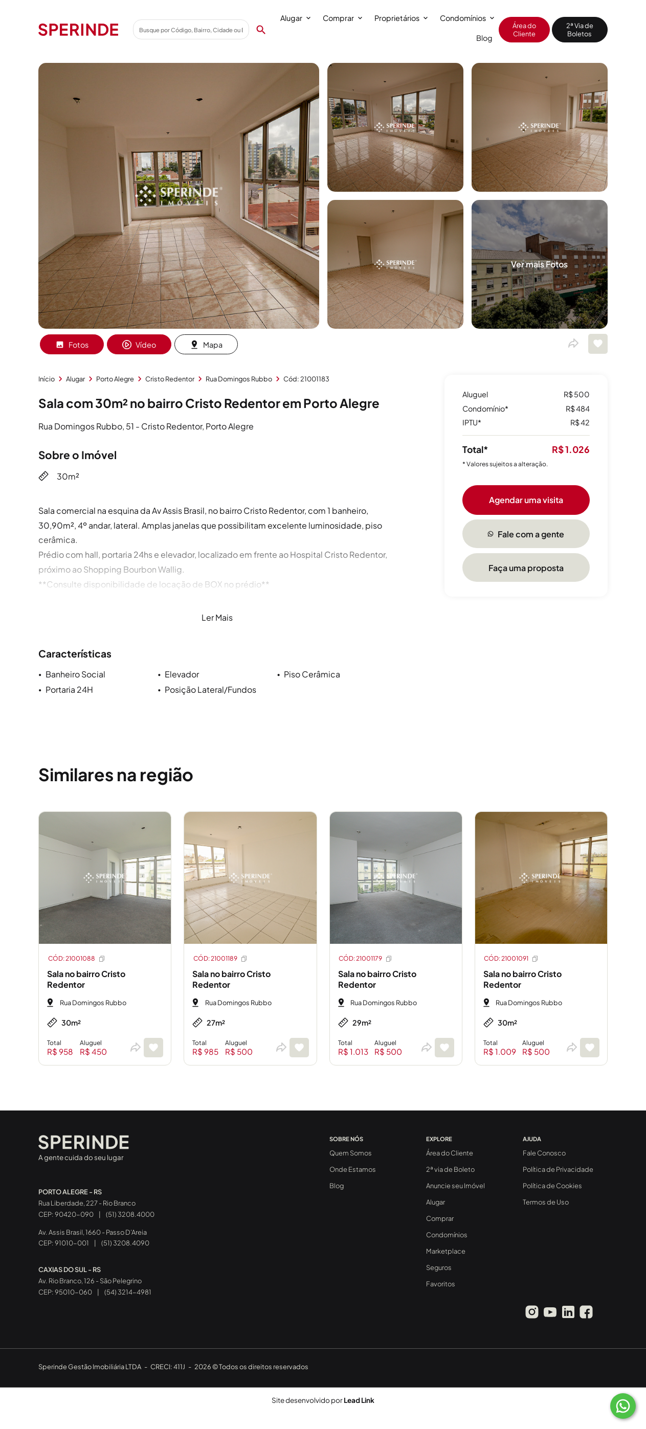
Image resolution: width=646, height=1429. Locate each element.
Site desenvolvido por (323, 1400)
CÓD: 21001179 (366, 959)
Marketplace (445, 1251)
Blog (484, 37)
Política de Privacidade (558, 1169)
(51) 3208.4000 (130, 1214)
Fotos (71, 344)
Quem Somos (350, 1153)
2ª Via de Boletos (579, 29)
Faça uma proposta (526, 567)
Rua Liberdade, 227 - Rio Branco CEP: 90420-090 (87, 1203)
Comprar (342, 17)
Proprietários (401, 17)
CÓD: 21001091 (511, 959)
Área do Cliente (524, 29)
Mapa (206, 344)
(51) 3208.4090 (125, 1243)
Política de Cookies (552, 1186)
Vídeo (139, 344)
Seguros (439, 1267)
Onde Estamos (352, 1169)
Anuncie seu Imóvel (455, 1186)
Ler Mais (217, 617)
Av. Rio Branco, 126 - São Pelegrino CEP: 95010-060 (90, 1280)
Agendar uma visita (526, 499)
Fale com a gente (525, 534)
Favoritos (440, 1284)
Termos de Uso (546, 1202)
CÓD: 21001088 (77, 959)
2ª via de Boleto (450, 1169)
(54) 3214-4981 (127, 1292)
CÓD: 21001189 (220, 959)
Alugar (295, 17)
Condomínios (467, 17)
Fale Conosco (544, 1153)
